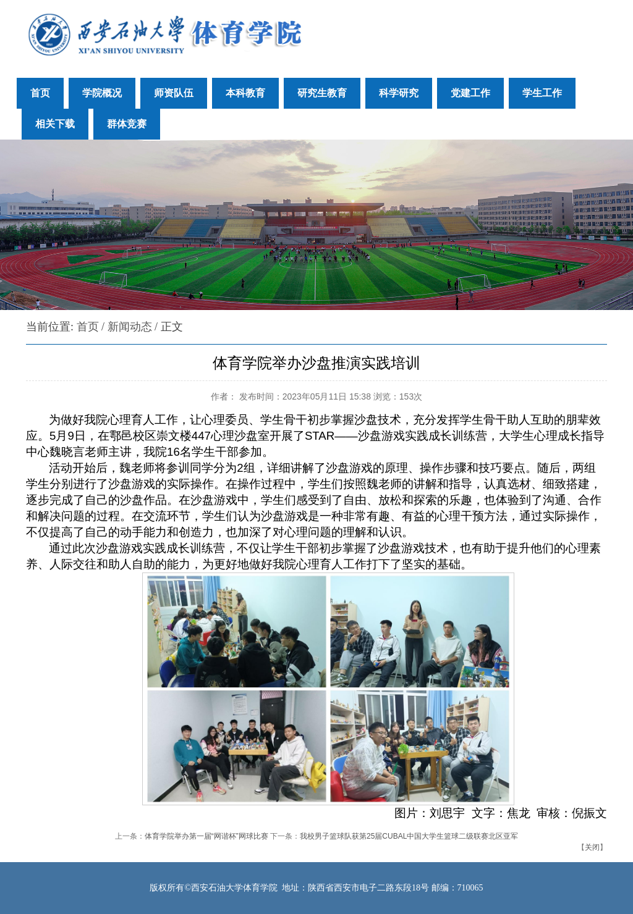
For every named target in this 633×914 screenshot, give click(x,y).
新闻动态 (130, 327)
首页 (88, 327)
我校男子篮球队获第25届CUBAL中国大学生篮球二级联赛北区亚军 (409, 836)
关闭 (592, 847)
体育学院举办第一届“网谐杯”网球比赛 (206, 836)
